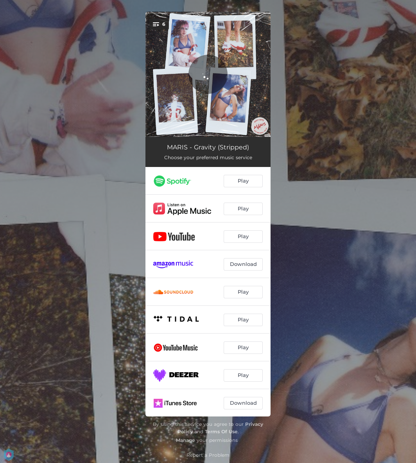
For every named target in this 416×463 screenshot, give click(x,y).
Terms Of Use (221, 431)
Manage (185, 440)
